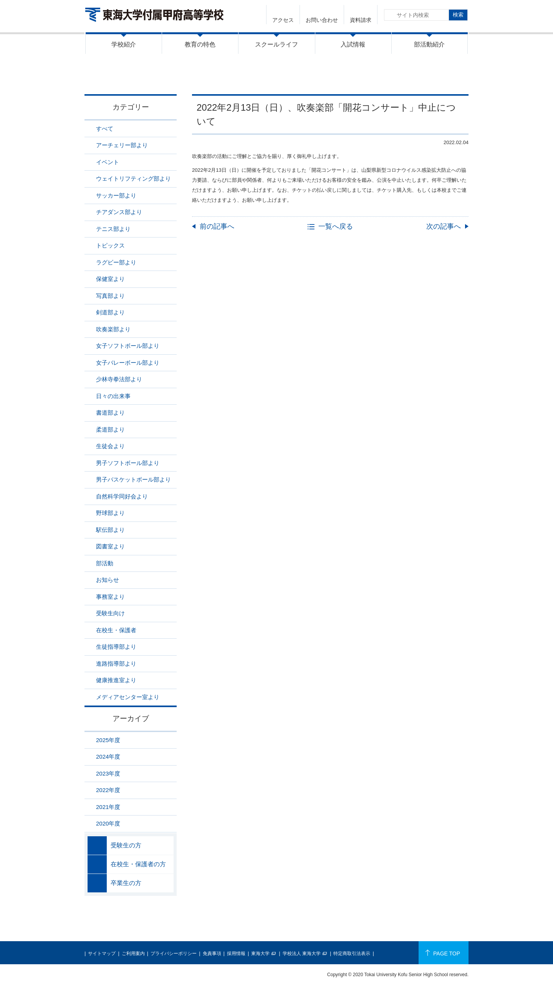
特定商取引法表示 (351, 953)
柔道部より (110, 429)
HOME (354, 78)
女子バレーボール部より (127, 362)
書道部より (110, 412)
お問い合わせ (322, 20)
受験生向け (110, 613)
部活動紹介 (429, 44)
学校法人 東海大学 (302, 953)
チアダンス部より (119, 212)
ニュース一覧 (389, 78)
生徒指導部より (116, 646)
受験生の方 (126, 845)
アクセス (283, 20)
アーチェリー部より (122, 145)
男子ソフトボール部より (127, 463)
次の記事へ (443, 226)
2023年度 (108, 773)
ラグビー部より (116, 262)
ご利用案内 (133, 953)
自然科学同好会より (122, 496)
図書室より (110, 546)
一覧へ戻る (335, 226)
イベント (107, 162)
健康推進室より (116, 680)
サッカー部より (116, 195)
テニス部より (113, 229)
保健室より (110, 279)
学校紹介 (123, 44)
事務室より (110, 596)
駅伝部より (110, 530)
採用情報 (236, 953)
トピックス (110, 245)
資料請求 (360, 20)
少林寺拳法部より (119, 379)
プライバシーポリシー (174, 953)
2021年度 (108, 807)
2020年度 (108, 823)
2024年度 (108, 756)
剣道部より (110, 312)
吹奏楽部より (431, 78)
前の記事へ (217, 226)
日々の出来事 (113, 396)
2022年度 (108, 790)
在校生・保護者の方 (138, 864)
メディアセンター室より (127, 697)
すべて (104, 128)
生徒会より (110, 446)
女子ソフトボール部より (127, 345)
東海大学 (260, 953)
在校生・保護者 (116, 630)
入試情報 (353, 44)
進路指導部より (116, 663)
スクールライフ (276, 44)
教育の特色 (200, 44)
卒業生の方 (126, 883)
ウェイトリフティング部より (133, 178)
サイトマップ (102, 953)
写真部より (110, 295)
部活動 (104, 563)
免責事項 (212, 953)
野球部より (110, 513)
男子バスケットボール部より (133, 479)
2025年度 (108, 740)
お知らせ (107, 579)
